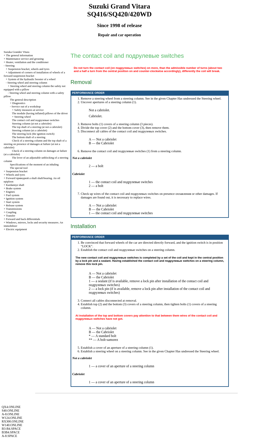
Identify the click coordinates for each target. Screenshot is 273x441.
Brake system (13, 188)
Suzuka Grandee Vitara (16, 51)
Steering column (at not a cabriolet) (31, 123)
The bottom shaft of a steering (28, 137)
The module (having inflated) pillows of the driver (40, 113)
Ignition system (14, 198)
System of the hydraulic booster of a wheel (32, 79)
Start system (13, 202)
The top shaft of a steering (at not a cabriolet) (37, 127)
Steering (10, 65)
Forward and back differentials (23, 219)
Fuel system (12, 195)
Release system (14, 205)
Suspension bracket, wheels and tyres (28, 69)
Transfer (10, 215)
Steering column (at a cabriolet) (29, 130)
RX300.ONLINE (13, 421)
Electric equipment (16, 229)
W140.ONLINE (12, 425)
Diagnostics (18, 103)
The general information (19, 55)
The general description (23, 99)
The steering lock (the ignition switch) (33, 133)
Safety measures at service (29, 109)
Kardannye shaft (15, 185)
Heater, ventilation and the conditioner (27, 62)
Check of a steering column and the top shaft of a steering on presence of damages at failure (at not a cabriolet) (35, 144)
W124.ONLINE (12, 417)
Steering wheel (22, 116)
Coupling (11, 212)
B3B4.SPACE (11, 432)
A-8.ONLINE (10, 414)
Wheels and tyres (15, 174)
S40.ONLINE (10, 410)
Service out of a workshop (26, 106)
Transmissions (14, 208)
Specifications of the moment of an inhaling (34, 164)
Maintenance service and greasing (25, 58)
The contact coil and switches (35, 120)
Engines (10, 191)
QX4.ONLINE (11, 407)
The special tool (19, 167)
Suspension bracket (17, 171)
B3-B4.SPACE (11, 428)
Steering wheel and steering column (27, 82)
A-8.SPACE (9, 436)
